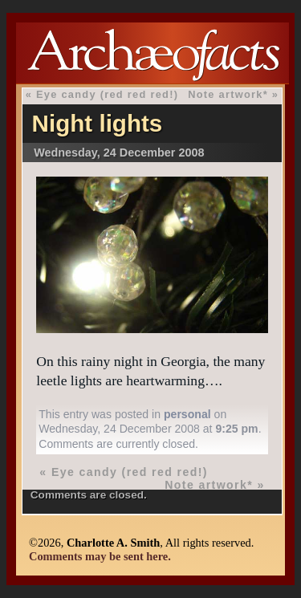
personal (187, 414)
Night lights (97, 123)
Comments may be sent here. (100, 556)
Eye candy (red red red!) (107, 94)
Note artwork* (228, 94)
